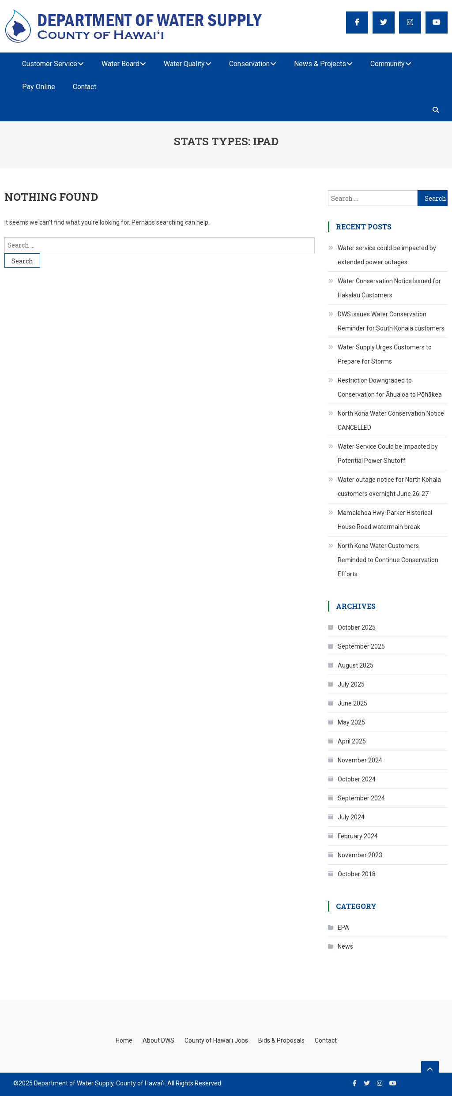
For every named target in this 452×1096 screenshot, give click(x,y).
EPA (343, 927)
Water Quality (184, 64)
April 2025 (352, 741)
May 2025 (351, 722)
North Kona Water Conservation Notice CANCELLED (391, 420)
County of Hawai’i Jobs (216, 1040)
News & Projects (320, 64)
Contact (84, 87)
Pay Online (38, 87)
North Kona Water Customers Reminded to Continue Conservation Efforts (388, 560)
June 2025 (352, 703)
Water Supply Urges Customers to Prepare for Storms (385, 354)
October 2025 (357, 627)
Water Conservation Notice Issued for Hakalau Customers (389, 288)
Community (387, 64)
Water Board (120, 64)
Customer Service (49, 64)
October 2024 (357, 779)
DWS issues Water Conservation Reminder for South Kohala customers (391, 321)
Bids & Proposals (281, 1040)
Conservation (249, 64)
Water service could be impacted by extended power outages (387, 255)
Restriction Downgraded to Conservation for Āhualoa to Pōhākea (390, 387)
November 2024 (360, 760)
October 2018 (357, 874)
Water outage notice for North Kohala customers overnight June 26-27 (389, 486)
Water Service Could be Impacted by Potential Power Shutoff (388, 453)
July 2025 (351, 684)
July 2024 (351, 817)
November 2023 (360, 855)
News (345, 946)
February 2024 (358, 836)
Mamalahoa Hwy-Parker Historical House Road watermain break (385, 519)
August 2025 (355, 665)
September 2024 (361, 798)
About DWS (158, 1040)
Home (124, 1040)
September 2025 (361, 646)
